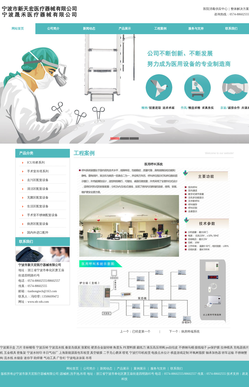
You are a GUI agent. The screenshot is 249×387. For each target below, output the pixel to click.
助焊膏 (38, 358)
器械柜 (64, 373)
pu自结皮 (172, 347)
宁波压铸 (42, 347)
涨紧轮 (85, 347)
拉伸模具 (227, 347)
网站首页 (18, 28)
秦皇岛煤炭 (72, 347)
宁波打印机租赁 (140, 352)
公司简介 (53, 28)
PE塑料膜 (129, 347)
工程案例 (160, 28)
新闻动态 (89, 28)
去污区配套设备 (37, 180)
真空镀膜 (96, 352)
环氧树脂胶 (197, 352)
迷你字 (28, 358)
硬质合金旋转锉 (101, 347)
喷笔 (125, 352)
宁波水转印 (35, 352)
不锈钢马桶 (187, 347)
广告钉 (61, 358)
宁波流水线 (56, 347)
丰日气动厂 (51, 352)
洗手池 (74, 373)
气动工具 (50, 358)
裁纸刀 (142, 347)
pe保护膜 (214, 347)
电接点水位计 (160, 352)
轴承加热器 (213, 352)
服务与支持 (196, 28)
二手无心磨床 (112, 352)
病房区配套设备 (37, 223)
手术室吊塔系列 (37, 171)
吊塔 (89, 358)
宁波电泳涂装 (76, 358)
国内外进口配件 (37, 232)
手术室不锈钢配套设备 (42, 215)
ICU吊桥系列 (36, 162)
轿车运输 (228, 352)
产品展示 (125, 28)
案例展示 (140, 368)
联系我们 (231, 28)
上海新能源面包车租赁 (74, 352)
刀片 (19, 347)
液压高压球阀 (156, 347)
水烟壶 (18, 358)
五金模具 (10, 352)
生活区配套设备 (37, 206)
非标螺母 (29, 347)
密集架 (22, 352)
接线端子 (201, 347)
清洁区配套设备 (37, 188)
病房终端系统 (190, 331)
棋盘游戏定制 (180, 352)
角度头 (117, 347)
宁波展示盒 (7, 347)
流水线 (8, 358)
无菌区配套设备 (37, 197)
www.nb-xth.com (38, 301)
